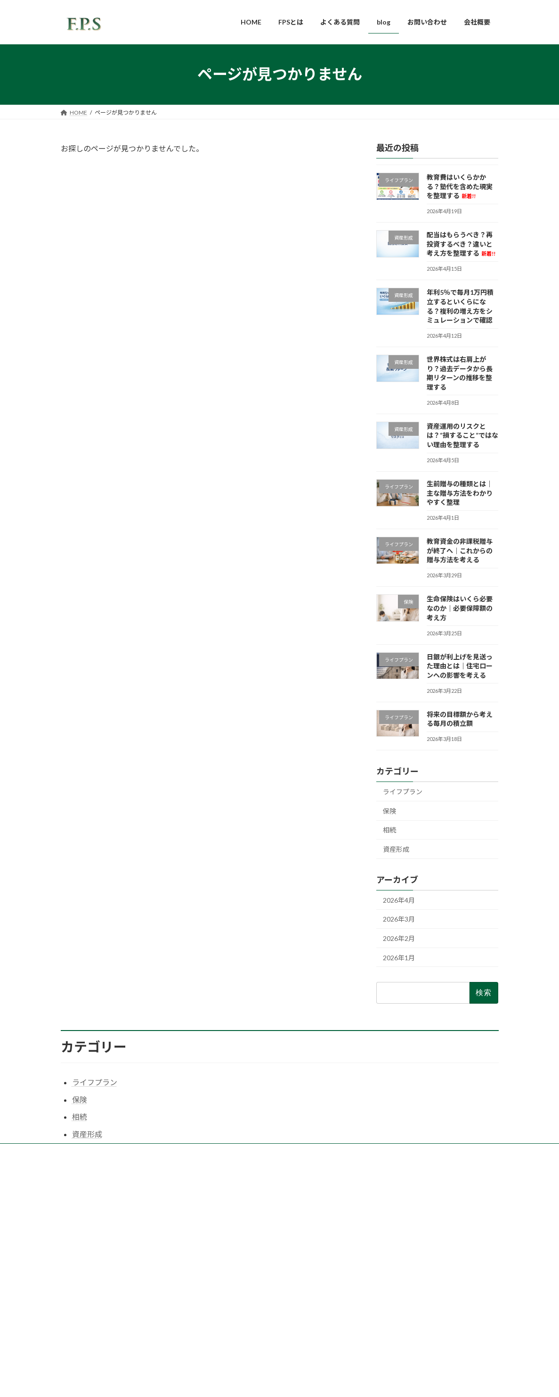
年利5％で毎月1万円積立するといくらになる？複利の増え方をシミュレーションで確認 (432, 1264)
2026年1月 (399, 957)
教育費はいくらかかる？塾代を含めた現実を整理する (460, 186)
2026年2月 (399, 938)
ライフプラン (402, 792)
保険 (389, 811)
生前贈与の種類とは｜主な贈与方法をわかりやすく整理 (460, 493)
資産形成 (396, 849)
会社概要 (228, 1253)
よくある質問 (234, 1221)
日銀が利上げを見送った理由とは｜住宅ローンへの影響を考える (460, 665)
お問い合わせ (234, 1269)
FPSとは (227, 1205)
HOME (225, 1188)
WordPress (238, 1380)
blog (222, 1236)
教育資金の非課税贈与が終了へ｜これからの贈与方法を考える (460, 550)
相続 (389, 830)
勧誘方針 (228, 1318)
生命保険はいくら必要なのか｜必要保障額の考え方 (460, 608)
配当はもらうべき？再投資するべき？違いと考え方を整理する (461, 244)
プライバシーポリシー (245, 1286)
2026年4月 (399, 900)
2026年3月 (399, 919)
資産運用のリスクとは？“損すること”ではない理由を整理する (462, 435)
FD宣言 (226, 1302)
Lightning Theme (280, 1380)
